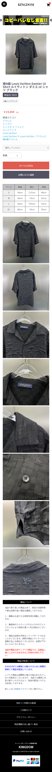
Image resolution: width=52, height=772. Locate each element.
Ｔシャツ (19, 127)
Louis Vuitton (10, 133)
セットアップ (9, 130)
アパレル (7, 120)
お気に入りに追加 (26, 175)
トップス (7, 123)
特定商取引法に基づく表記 (26, 724)
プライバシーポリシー (26, 717)
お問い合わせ (26, 731)
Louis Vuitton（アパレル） (33, 136)
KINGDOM (26, 747)
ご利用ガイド (18, 688)
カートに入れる (26, 166)
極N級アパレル (10, 139)
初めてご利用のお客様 (26, 703)
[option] (26, 20)
